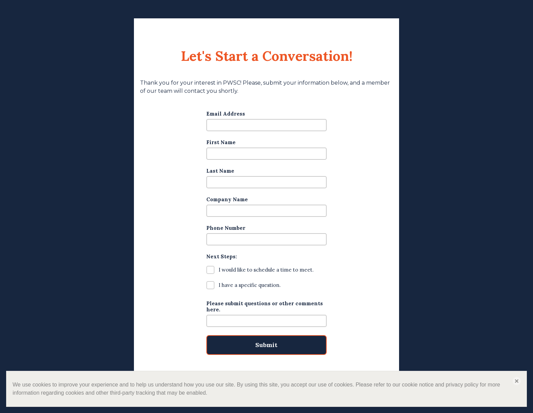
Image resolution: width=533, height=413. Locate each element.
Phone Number (225, 228)
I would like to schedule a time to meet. (260, 270)
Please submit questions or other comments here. (264, 306)
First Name (221, 142)
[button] (517, 381)
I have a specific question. (243, 285)
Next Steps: (221, 257)
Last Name (220, 171)
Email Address (225, 114)
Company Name (227, 199)
